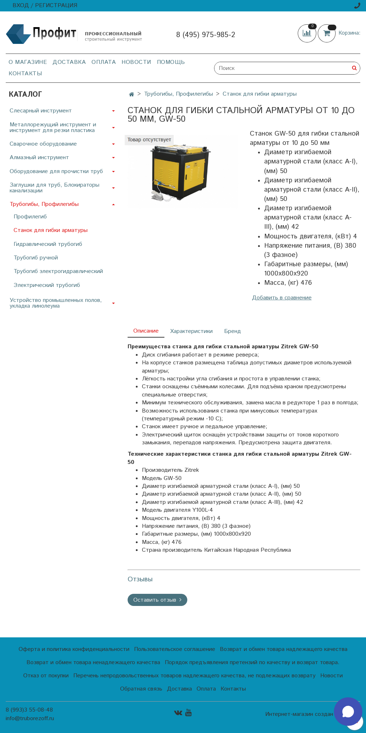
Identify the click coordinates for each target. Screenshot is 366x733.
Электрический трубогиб (47, 285)
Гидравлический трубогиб (48, 244)
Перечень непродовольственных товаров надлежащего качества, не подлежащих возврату (194, 676)
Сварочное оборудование (43, 144)
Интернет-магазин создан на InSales (312, 714)
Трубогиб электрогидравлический (58, 271)
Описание (146, 331)
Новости (136, 62)
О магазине (28, 62)
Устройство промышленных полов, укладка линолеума (56, 303)
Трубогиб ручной (36, 258)
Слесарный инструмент (41, 111)
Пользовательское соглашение (174, 649)
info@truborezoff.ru (30, 718)
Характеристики (191, 331)
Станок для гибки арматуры (260, 94)
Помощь (171, 62)
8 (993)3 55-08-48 (29, 710)
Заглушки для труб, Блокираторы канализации (54, 188)
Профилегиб (30, 217)
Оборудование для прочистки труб (56, 171)
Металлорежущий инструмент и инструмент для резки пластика (53, 128)
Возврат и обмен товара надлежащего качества (283, 649)
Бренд (232, 331)
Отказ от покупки (46, 676)
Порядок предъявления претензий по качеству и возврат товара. (252, 662)
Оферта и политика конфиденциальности (74, 649)
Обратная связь (141, 689)
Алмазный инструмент (39, 157)
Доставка (69, 62)
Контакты (25, 74)
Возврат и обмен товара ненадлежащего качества (93, 662)
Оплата (104, 62)
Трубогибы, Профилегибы (178, 94)
